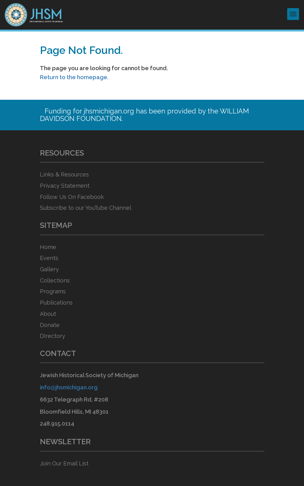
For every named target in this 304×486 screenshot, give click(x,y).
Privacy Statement (64, 185)
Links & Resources (64, 174)
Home (48, 247)
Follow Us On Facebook (72, 197)
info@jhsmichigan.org (69, 387)
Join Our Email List (64, 463)
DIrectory (52, 336)
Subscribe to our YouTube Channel (85, 208)
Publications (56, 302)
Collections (55, 280)
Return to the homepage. (74, 77)
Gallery (49, 269)
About (48, 313)
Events (49, 258)
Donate (50, 325)
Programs (53, 291)
